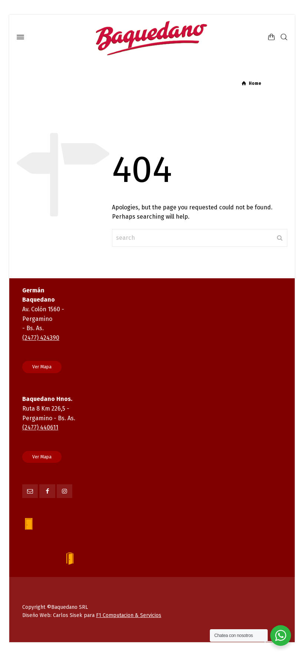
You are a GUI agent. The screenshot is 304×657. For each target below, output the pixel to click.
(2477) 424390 (40, 337)
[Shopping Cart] (271, 37)
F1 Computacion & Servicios (128, 615)
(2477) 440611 (40, 427)
